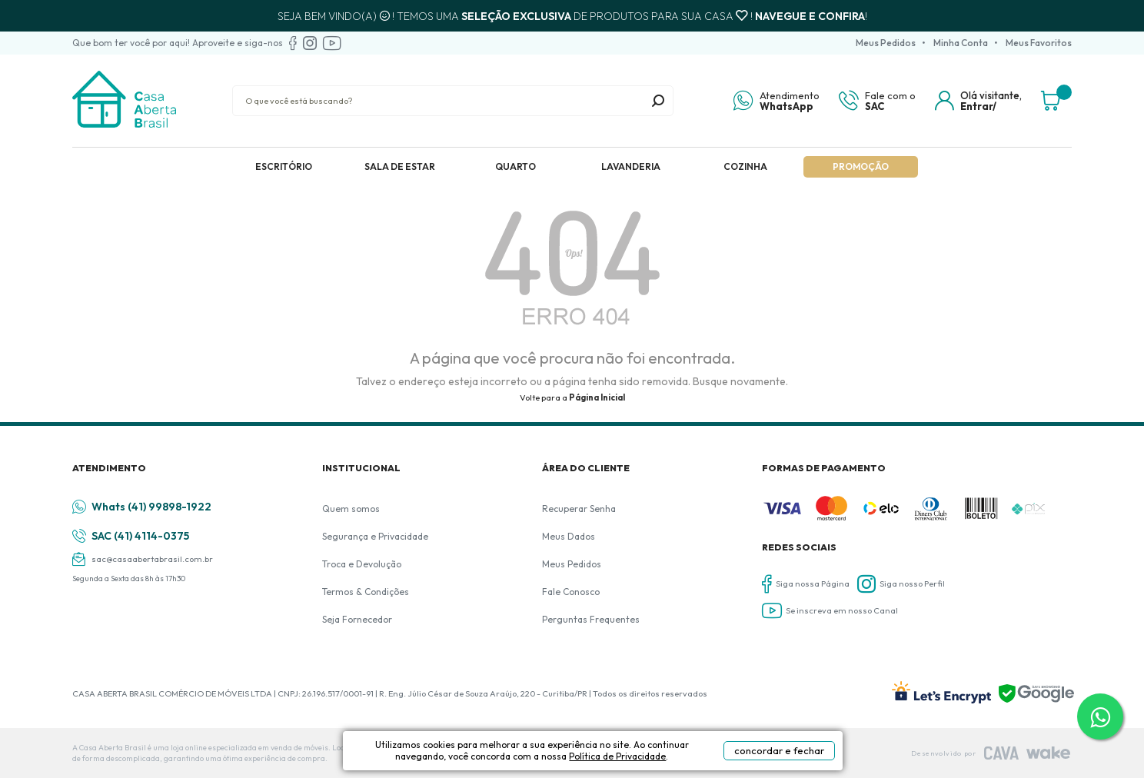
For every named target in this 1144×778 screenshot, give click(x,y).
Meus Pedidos (886, 42)
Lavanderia (630, 166)
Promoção (861, 166)
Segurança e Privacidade (375, 536)
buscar (658, 100)
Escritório (283, 166)
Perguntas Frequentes (591, 619)
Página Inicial (597, 397)
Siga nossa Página (806, 583)
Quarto (515, 166)
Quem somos (351, 508)
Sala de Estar (399, 166)
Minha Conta (960, 42)
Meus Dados (568, 536)
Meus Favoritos (1039, 42)
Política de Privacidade (617, 756)
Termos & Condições (365, 591)
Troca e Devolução (361, 564)
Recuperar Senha (579, 508)
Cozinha (745, 166)
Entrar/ (978, 106)
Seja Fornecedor (357, 619)
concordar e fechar (779, 750)
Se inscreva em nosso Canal (830, 610)
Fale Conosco (571, 591)
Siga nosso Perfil (901, 583)
